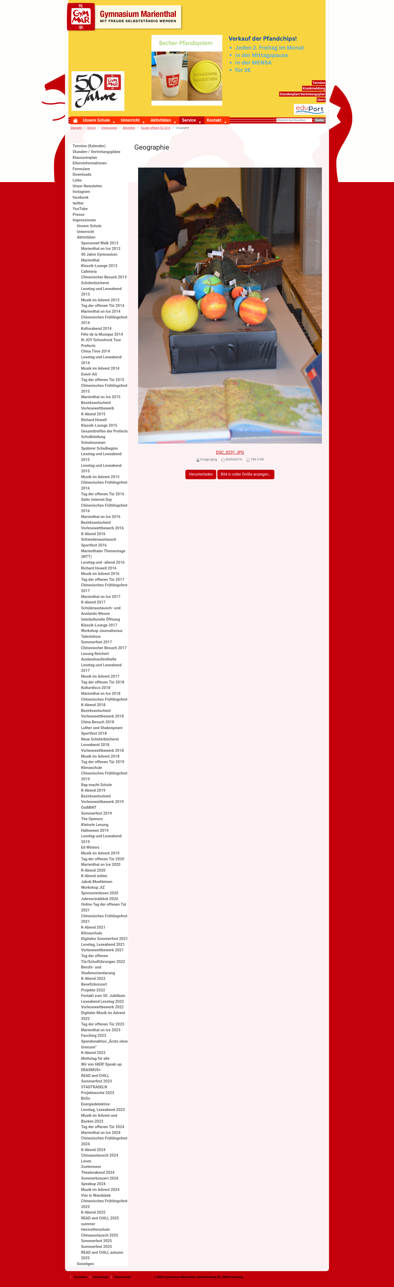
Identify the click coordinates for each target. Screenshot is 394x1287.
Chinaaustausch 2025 (99, 1235)
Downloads (82, 174)
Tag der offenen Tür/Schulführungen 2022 (103, 959)
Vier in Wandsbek (96, 1195)
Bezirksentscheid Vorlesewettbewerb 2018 (102, 714)
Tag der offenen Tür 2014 (155, 127)
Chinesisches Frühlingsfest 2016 (104, 485)
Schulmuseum (93, 442)
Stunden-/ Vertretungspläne (96, 152)
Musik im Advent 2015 (100, 477)
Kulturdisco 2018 (95, 688)
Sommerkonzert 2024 (99, 1178)
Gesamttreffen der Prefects (104, 431)
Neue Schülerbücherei (100, 739)
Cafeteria (89, 271)
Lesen (86, 1161)
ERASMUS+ (91, 1070)
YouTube (80, 209)
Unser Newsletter (87, 186)
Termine (318, 83)
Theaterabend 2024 (97, 1172)
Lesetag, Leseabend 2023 (103, 1110)
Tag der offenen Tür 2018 (102, 682)
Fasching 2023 (93, 1035)
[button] (114, 122)
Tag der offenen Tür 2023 (102, 1024)
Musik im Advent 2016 (100, 574)
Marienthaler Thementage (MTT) (103, 554)
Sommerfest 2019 (96, 813)
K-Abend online (94, 876)
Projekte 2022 (93, 990)
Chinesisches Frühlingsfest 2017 (104, 588)
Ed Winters (90, 847)
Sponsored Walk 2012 (99, 243)
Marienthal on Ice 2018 (100, 693)
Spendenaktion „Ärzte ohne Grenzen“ (104, 1044)
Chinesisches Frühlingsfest (104, 699)
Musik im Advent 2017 (100, 676)
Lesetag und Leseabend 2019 (101, 839)
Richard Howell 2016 (98, 568)
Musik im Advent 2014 (100, 368)
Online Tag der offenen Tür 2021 (103, 907)
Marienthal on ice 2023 (100, 1030)
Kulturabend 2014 (96, 328)
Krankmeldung (314, 88)
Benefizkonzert (94, 984)
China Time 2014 (95, 351)
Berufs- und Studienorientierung (98, 970)
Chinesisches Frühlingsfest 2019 (104, 776)
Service (189, 120)
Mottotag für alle (95, 1058)
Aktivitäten (161, 120)
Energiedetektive (95, 1104)
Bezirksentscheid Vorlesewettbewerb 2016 (102, 525)
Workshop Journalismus (102, 631)
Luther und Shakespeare (102, 728)
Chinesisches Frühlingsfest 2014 (104, 320)
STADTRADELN (94, 1087)
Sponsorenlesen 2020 (99, 893)
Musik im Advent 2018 (100, 756)
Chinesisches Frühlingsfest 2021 (104, 919)
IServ (321, 100)
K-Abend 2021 (93, 927)
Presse (79, 214)
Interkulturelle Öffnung (100, 619)
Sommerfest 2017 (96, 642)
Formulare (81, 169)
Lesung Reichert (95, 654)
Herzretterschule (95, 1229)
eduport (319, 107)
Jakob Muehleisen (96, 882)
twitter (78, 203)
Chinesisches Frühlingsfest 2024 (104, 1141)
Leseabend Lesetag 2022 (102, 1001)
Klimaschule (91, 768)
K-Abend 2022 (93, 978)
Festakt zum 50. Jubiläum (103, 996)
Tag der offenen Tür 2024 (102, 1127)
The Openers (92, 819)
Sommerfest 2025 (96, 1241)
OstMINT (88, 807)
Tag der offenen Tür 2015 (102, 380)
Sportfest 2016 (94, 545)
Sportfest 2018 (94, 733)
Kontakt (214, 120)
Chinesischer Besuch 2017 (103, 648)
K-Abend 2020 (93, 870)
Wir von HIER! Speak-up (101, 1064)
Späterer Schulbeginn (99, 448)
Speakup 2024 (93, 1184)
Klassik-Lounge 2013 (99, 266)
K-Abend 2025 (93, 1212)
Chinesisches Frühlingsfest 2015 (104, 388)
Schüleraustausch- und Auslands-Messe (100, 611)
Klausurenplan (85, 157)
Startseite (76, 127)
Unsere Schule (96, 120)
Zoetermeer (91, 1167)
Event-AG (89, 374)
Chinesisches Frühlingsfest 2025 (104, 1204)
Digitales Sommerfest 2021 (104, 939)
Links (77, 180)
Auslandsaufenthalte (98, 659)
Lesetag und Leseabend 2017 (101, 668)
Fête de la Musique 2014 (102, 334)
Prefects (88, 346)
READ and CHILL (95, 1076)
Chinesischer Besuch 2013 (103, 277)
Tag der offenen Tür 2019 (102, 762)
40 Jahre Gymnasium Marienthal (99, 257)
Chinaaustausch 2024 (99, 1155)
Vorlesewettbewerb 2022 (102, 1007)
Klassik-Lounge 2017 (99, 625)
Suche (319, 120)
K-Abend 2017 (93, 602)
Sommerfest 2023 (96, 1081)
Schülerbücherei (95, 283)
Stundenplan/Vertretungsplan (302, 94)
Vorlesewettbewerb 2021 (102, 950)
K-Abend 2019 (93, 790)
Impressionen (109, 127)
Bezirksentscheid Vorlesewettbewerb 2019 (102, 799)
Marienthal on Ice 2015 (100, 397)
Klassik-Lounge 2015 (99, 425)
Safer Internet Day (96, 499)
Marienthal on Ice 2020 (100, 864)
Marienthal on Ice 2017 (100, 597)
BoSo (85, 1098)
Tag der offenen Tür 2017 (102, 579)
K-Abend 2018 (93, 705)
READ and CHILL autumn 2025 (102, 1255)
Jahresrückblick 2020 (99, 899)
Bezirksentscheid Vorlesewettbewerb (97, 406)
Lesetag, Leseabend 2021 (103, 944)
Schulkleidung (93, 437)
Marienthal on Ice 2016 (100, 517)
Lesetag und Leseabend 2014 (101, 360)
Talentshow (91, 636)
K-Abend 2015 (93, 414)
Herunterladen (201, 474)
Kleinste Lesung (95, 825)
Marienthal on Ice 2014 (100, 311)
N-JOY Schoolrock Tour (101, 340)
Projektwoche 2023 (97, 1093)
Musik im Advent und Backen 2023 (99, 1118)
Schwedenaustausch (98, 539)
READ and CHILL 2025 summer (100, 1221)
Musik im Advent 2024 (100, 1190)
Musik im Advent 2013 (100, 300)
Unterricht (130, 120)
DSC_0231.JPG (230, 452)
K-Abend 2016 (93, 534)
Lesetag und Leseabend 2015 (101, 457)
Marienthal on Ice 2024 (100, 1133)
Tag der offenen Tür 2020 (102, 859)
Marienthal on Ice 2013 (100, 248)
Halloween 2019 (95, 830)
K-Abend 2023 (93, 1053)
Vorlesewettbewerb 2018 (102, 750)
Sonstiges (85, 1264)
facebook (80, 197)
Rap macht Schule (96, 785)
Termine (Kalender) (89, 146)
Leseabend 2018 (95, 745)
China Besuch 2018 (97, 722)
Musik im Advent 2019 (100, 853)
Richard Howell (94, 420)
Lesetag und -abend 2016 (103, 562)
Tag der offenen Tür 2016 (102, 494)
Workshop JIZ (93, 887)
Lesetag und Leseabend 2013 (101, 292)
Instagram (81, 191)
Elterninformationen (90, 163)
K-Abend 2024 (93, 1150)
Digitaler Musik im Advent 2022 (103, 1016)
